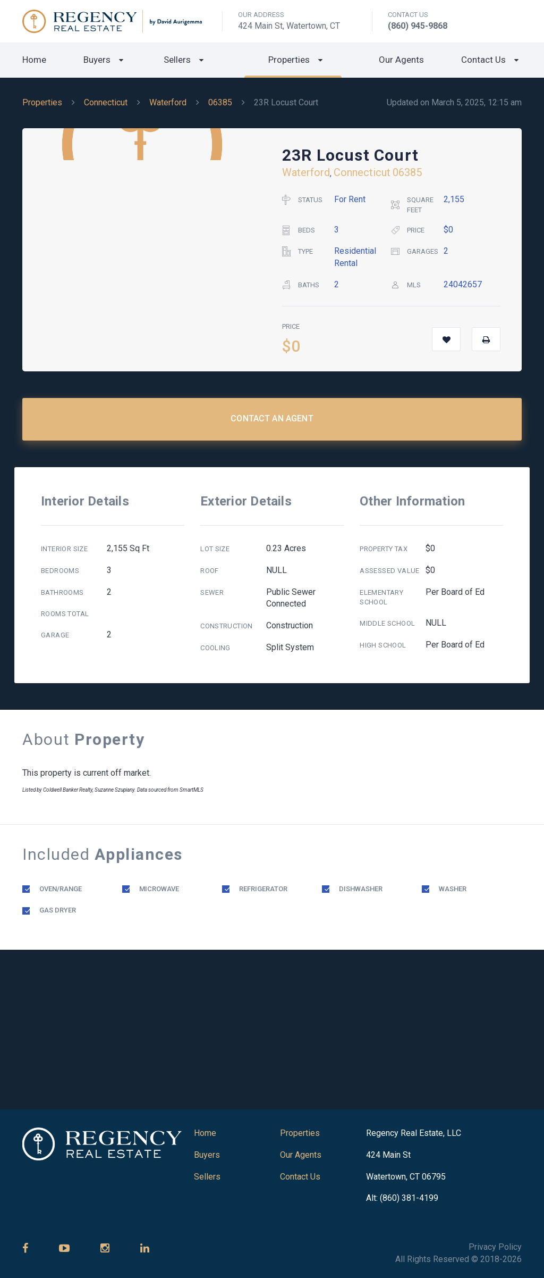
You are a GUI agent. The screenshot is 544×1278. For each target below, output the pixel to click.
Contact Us (483, 59)
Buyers (96, 59)
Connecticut (106, 102)
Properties (289, 59)
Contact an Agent (272, 418)
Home (34, 59)
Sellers (177, 59)
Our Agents (401, 59)
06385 (220, 102)
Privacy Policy (495, 1247)
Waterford (167, 102)
